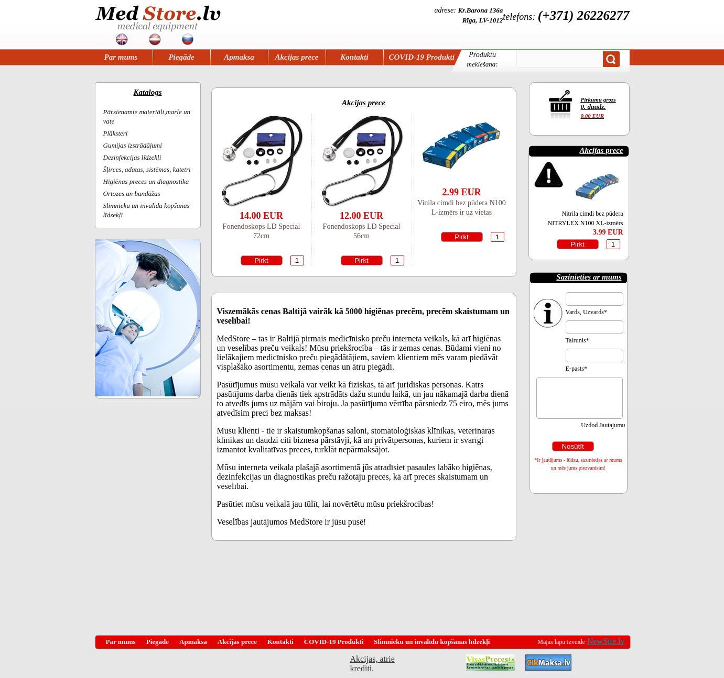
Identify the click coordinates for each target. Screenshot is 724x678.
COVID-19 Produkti (422, 57)
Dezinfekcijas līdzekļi (132, 157)
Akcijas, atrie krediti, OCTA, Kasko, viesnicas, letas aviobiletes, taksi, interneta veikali (372, 662)
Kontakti (354, 57)
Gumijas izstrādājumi (132, 145)
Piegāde (181, 57)
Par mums (121, 57)
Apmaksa (239, 57)
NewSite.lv (606, 641)
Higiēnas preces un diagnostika (146, 181)
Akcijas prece (297, 57)
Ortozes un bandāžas (131, 193)
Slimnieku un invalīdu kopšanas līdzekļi (432, 642)
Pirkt (261, 260)
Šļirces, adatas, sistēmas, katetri (147, 169)
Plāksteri (115, 133)
